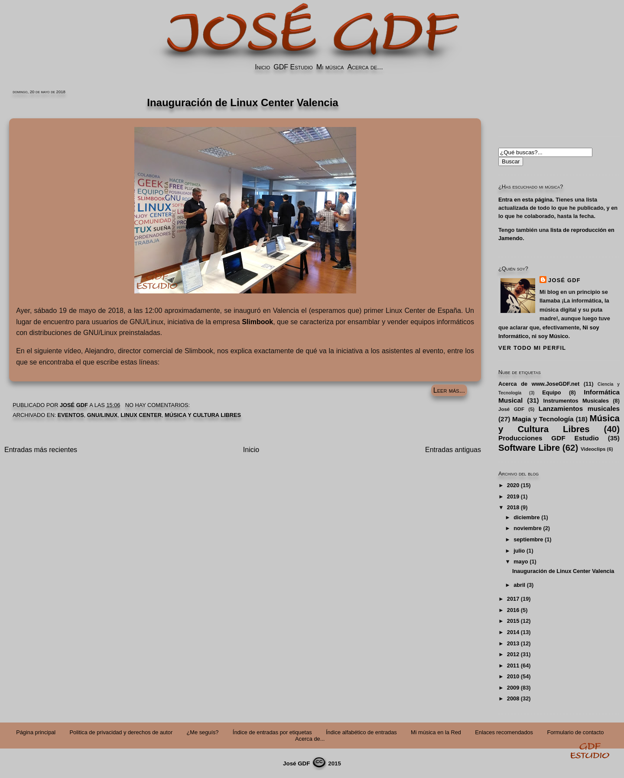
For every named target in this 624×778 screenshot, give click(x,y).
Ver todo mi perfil (532, 348)
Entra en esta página (525, 199)
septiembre (528, 539)
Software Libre (529, 447)
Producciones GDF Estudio (548, 438)
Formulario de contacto (575, 732)
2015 (513, 621)
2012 (513, 654)
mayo (521, 561)
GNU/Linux (102, 415)
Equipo (551, 392)
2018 (513, 507)
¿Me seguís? (203, 732)
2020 (513, 485)
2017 (513, 599)
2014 (513, 632)
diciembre (527, 517)
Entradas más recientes (40, 449)
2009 (513, 687)
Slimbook (257, 322)
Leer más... (449, 390)
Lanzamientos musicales (579, 408)
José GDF (564, 280)
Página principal (35, 732)
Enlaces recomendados (504, 732)
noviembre (528, 528)
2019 (513, 496)
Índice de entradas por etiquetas (272, 732)
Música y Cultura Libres (203, 415)
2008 (513, 698)
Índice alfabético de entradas (361, 732)
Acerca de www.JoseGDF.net (538, 384)
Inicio (262, 67)
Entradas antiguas (453, 449)
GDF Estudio (292, 67)
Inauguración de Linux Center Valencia (563, 571)
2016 (513, 610)
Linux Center (141, 415)
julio (519, 550)
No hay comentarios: (158, 405)
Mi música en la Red (436, 732)
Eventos (71, 415)
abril (519, 585)
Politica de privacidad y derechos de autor (121, 732)
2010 (513, 676)
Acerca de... (365, 67)
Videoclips (593, 449)
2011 (513, 665)
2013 (513, 643)
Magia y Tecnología (543, 419)
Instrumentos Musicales (576, 400)
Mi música (330, 67)
